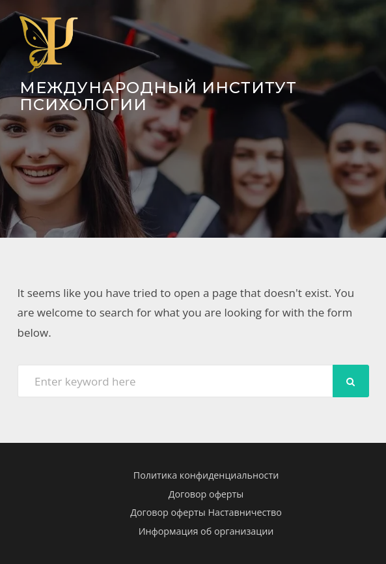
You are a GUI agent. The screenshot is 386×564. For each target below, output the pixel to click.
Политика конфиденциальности (206, 475)
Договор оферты (206, 494)
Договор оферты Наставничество (206, 512)
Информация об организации (206, 531)
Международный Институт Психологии (158, 96)
